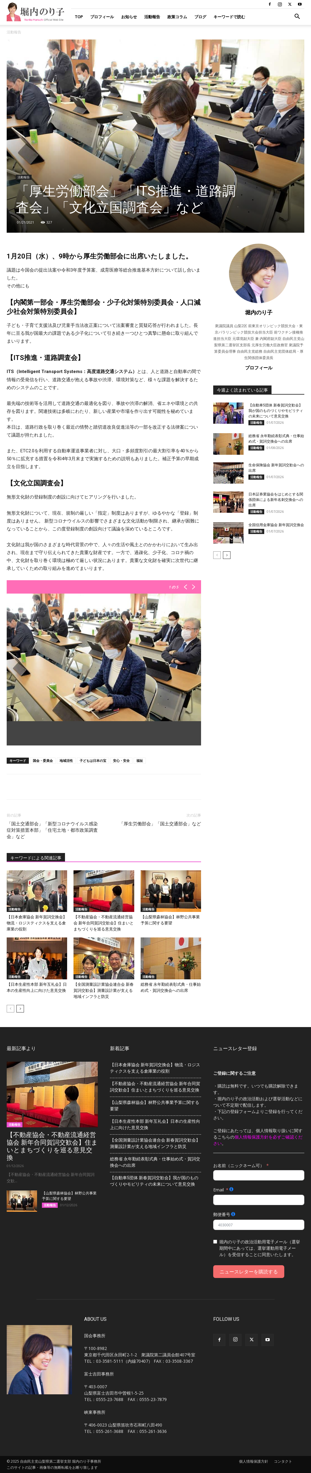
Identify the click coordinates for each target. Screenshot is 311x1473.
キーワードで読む (229, 16)
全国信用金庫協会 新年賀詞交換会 (276, 525)
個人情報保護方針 (253, 1461)
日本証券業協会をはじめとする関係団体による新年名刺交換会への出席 (275, 499)
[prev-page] (10, 1008)
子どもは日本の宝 (93, 760)
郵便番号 (221, 1214)
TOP (79, 16)
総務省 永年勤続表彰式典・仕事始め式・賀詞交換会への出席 (155, 1162)
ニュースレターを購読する (249, 1271)
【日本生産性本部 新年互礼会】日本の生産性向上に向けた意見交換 (155, 1124)
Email (218, 1190)
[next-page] (20, 1008)
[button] (297, 17)
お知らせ (129, 16)
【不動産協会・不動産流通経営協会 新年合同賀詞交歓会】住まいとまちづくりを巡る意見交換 (103, 923)
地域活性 (66, 760)
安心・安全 (121, 760)
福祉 (139, 760)
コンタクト (283, 1461)
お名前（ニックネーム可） (238, 1165)
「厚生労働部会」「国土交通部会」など (160, 824)
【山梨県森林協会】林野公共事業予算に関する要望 (154, 1105)
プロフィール (102, 16)
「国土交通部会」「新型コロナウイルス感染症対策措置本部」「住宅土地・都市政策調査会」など (52, 830)
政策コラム (177, 16)
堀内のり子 (258, 312)
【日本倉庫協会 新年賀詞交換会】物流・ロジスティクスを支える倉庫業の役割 (37, 923)
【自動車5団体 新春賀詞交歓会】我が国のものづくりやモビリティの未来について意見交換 (275, 410)
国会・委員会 (43, 760)
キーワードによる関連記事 (35, 857)
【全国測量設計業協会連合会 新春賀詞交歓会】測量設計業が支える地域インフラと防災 (103, 990)
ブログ (200, 16)
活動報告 (152, 16)
